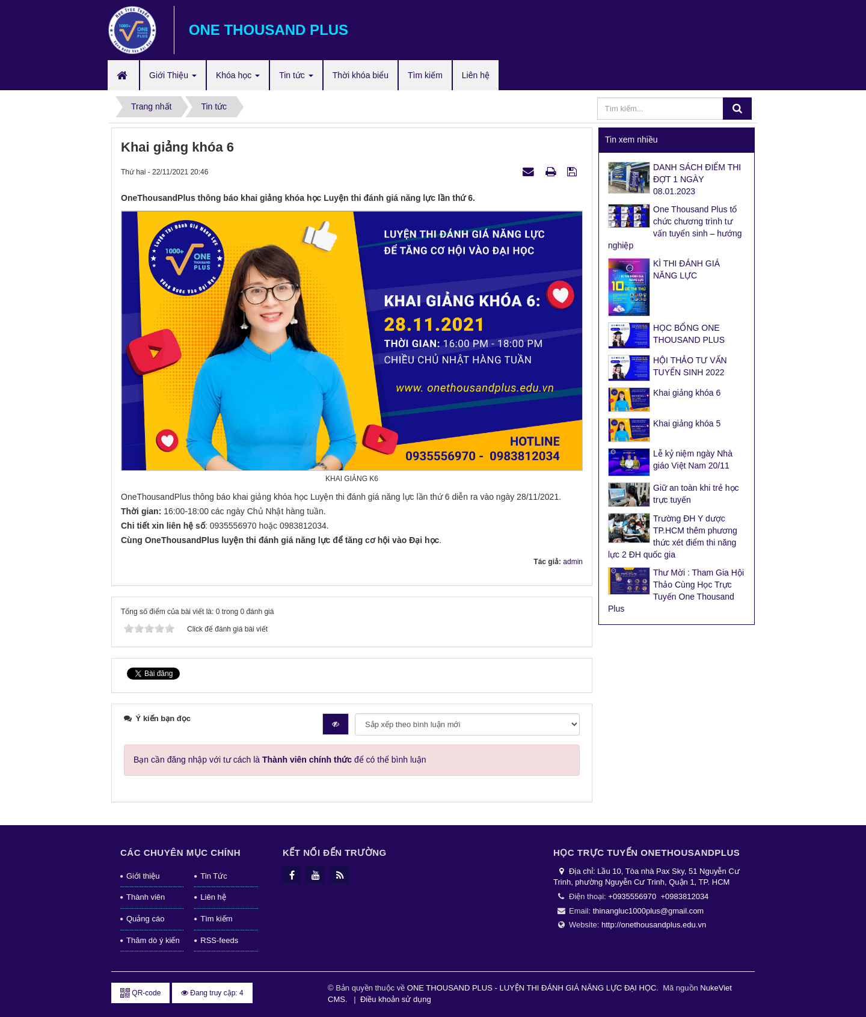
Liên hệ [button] (476, 75)
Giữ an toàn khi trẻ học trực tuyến (696, 494)
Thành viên (145, 897)
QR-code (140, 993)
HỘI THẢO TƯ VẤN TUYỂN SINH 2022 (690, 366)
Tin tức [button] (296, 78)
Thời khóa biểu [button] (360, 75)
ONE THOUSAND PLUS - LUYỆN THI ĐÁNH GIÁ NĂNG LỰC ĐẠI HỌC (531, 987)
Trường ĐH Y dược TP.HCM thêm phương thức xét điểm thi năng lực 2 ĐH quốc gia (672, 536)
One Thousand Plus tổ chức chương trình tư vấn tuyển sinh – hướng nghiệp (675, 227)
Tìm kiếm (216, 918)
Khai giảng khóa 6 (686, 393)
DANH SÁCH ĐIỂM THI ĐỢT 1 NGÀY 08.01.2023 (697, 179)
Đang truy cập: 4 (212, 993)
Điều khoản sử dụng (395, 999)
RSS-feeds (219, 940)
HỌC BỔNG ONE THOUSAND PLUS (689, 334)
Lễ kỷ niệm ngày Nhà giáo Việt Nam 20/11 (692, 459)
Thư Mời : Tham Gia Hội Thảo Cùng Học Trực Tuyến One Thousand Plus (676, 590)
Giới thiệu (142, 875)
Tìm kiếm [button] (425, 75)
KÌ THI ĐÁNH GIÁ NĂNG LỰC (686, 269)
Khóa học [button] (238, 78)
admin (573, 562)
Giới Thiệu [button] (173, 78)
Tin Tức (213, 875)
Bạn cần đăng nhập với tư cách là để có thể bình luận (280, 759)
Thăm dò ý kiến (153, 940)
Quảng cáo (145, 918)
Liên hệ (213, 897)
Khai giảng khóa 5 (686, 423)
